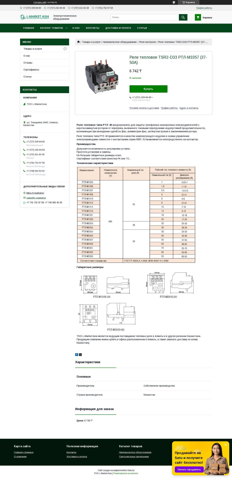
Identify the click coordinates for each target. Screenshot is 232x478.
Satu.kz (130, 470)
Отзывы (27, 62)
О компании (20, 456)
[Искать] (183, 17)
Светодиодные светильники (134, 456)
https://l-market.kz (35, 193)
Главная (28, 28)
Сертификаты (31, 69)
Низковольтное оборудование (120, 42)
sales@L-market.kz (36, 197)
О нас (76, 28)
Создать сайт (40, 2)
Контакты (92, 28)
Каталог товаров (51, 28)
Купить (148, 89)
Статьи (142, 28)
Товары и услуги (91, 42)
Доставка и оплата (118, 28)
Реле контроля (147, 42)
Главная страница (23, 452)
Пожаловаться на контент (125, 473)
